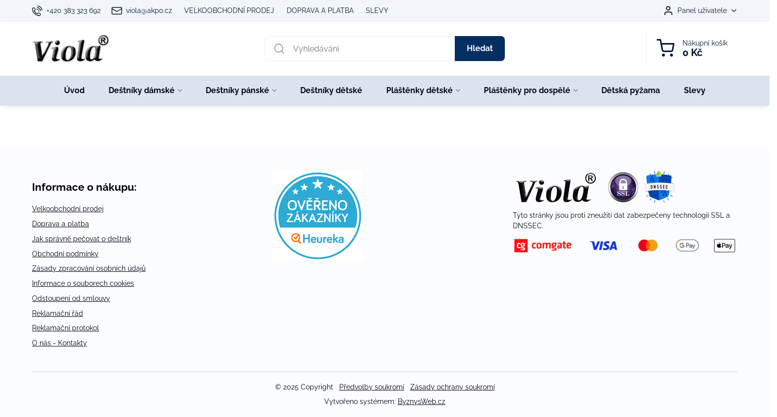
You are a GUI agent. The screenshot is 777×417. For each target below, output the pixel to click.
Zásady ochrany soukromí (452, 387)
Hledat (480, 48)
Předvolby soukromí (371, 387)
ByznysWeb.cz (421, 401)
